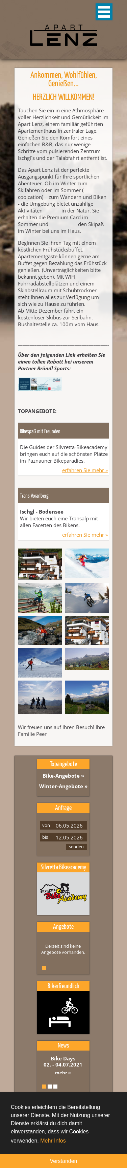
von (46, 825)
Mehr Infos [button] (53, 1141)
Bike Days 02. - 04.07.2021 (63, 1061)
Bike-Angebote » (63, 775)
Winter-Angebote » (63, 786)
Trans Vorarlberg (34, 496)
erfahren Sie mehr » (85, 470)
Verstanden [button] (63, 1161)
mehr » (63, 1073)
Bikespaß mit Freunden (40, 431)
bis (45, 837)
